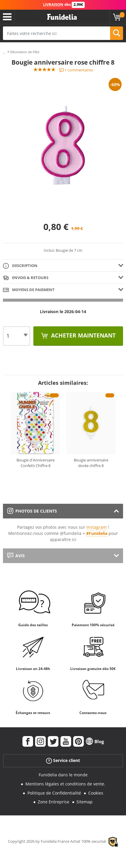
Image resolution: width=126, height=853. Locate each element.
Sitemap (84, 802)
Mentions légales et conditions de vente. (65, 784)
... (4, 52)
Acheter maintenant (83, 335)
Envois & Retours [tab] (25, 278)
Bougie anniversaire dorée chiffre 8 (91, 463)
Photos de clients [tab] (32, 511)
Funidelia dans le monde (63, 775)
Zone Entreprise (53, 802)
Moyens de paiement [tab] (29, 290)
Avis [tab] (16, 555)
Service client (63, 761)
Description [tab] (20, 266)
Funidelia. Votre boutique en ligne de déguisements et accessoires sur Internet (62, 17)
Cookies (95, 793)
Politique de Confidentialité (54, 793)
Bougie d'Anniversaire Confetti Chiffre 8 (36, 463)
